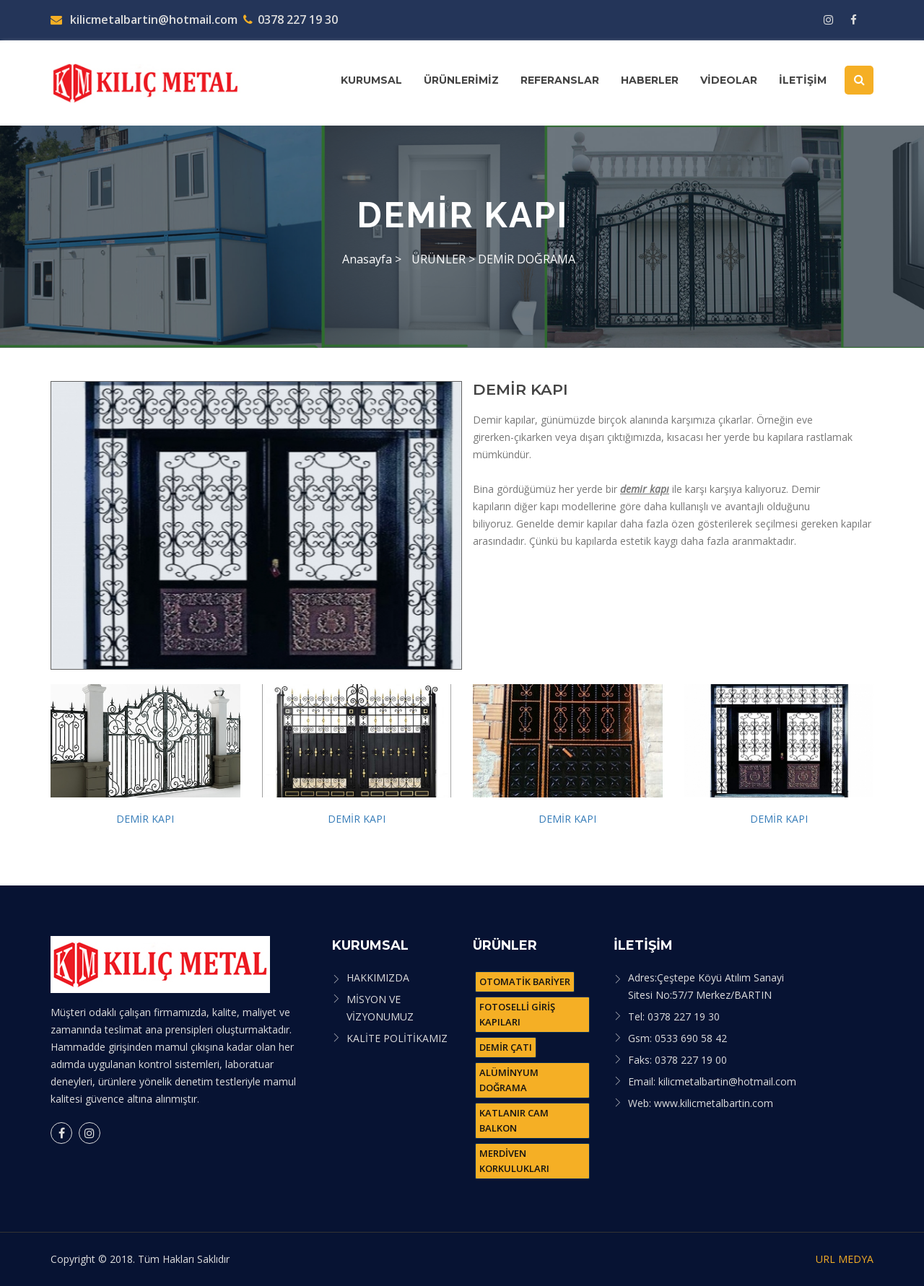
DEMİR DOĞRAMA (526, 259)
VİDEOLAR (728, 80)
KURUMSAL (371, 80)
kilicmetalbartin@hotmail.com (144, 19)
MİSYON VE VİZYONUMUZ (380, 1007)
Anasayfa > (371, 259)
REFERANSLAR (559, 80)
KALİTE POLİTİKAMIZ (397, 1038)
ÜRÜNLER (439, 259)
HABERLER (650, 80)
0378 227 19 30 (290, 19)
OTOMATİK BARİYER (524, 981)
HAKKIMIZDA (377, 977)
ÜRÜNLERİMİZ (461, 80)
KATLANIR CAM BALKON (514, 1120)
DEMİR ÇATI (505, 1047)
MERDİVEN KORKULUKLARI (514, 1161)
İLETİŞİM (803, 80)
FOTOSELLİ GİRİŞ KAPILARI (517, 1014)
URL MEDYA (844, 1259)
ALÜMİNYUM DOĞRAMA (509, 1080)
